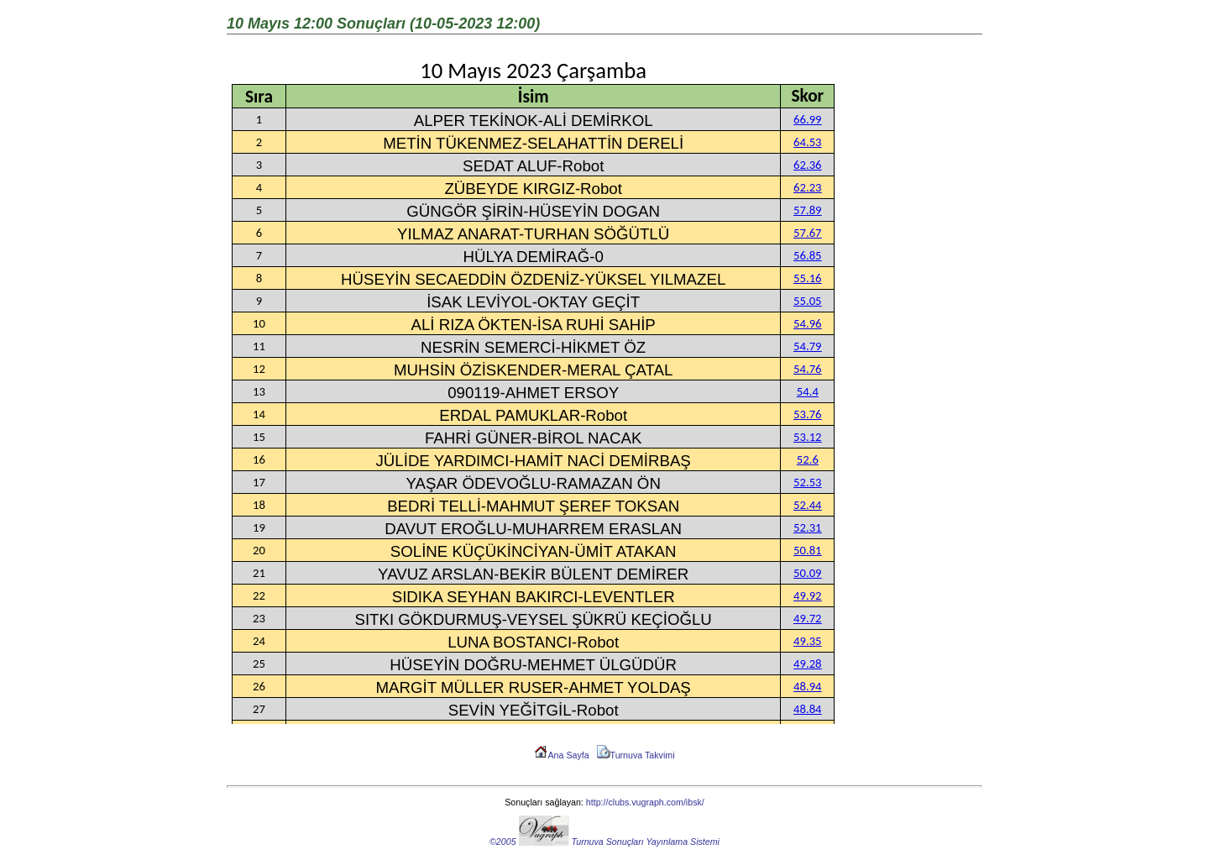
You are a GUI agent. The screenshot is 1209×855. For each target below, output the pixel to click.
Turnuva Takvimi (636, 755)
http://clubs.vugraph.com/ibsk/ (645, 802)
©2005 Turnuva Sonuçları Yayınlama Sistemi (604, 842)
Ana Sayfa (561, 755)
